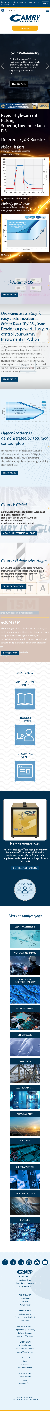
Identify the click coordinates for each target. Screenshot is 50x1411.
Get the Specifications (25, 868)
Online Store (25, 1373)
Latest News (25, 1342)
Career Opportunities (25, 1352)
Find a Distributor (25, 1368)
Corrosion (25, 1321)
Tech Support (25, 1364)
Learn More (19, 84)
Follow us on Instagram (29, 1262)
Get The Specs (10, 653)
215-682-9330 (26, 1287)
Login (25, 1380)
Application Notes (25, 1326)
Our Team (25, 1302)
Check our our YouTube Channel (37, 1262)
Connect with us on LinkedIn (21, 1262)
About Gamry (25, 1295)
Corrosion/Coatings (25, 1336)
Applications (25, 1311)
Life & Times (25, 1298)
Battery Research (25, 1333)
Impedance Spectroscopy (25, 1330)
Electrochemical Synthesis (25, 1317)
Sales (25, 1361)
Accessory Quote (25, 1383)
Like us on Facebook (5, 1262)
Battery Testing (25, 1314)
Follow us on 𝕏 (13, 1262)
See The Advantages (13, 586)
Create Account (25, 1377)
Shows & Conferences (25, 1349)
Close (45, 3)
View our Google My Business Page (45, 1262)
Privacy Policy (25, 1305)
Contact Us (25, 28)
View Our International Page (19, 533)
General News (25, 1345)
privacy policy (10, 4)
